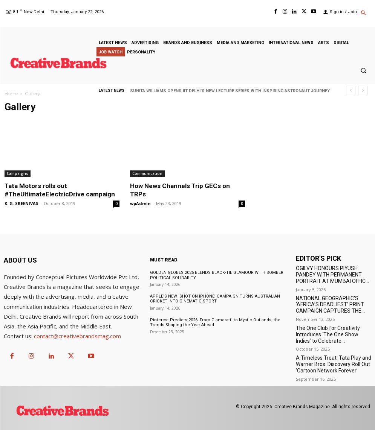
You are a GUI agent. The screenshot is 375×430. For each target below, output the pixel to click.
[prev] (350, 90)
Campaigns (17, 173)
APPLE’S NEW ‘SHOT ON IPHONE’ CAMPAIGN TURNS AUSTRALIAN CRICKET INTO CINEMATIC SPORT (215, 299)
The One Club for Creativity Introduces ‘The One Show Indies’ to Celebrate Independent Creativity (328, 337)
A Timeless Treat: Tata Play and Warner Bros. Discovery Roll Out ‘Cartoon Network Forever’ (333, 364)
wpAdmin (140, 203)
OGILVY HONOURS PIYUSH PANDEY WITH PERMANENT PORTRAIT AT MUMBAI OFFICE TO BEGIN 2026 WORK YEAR (332, 277)
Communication (147, 173)
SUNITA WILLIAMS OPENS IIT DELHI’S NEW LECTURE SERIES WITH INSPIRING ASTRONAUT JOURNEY (230, 90)
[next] (362, 90)
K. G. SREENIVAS (21, 203)
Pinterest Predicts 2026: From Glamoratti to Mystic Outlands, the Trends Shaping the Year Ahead (213, 322)
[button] (363, 13)
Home (11, 93)
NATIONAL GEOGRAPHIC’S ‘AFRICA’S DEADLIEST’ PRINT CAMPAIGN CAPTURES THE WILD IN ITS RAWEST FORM (330, 307)
